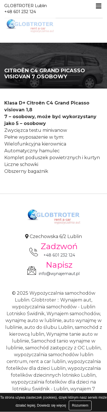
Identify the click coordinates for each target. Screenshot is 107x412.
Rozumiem (80, 405)
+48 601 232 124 (59, 255)
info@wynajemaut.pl (59, 273)
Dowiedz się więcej (51, 405)
